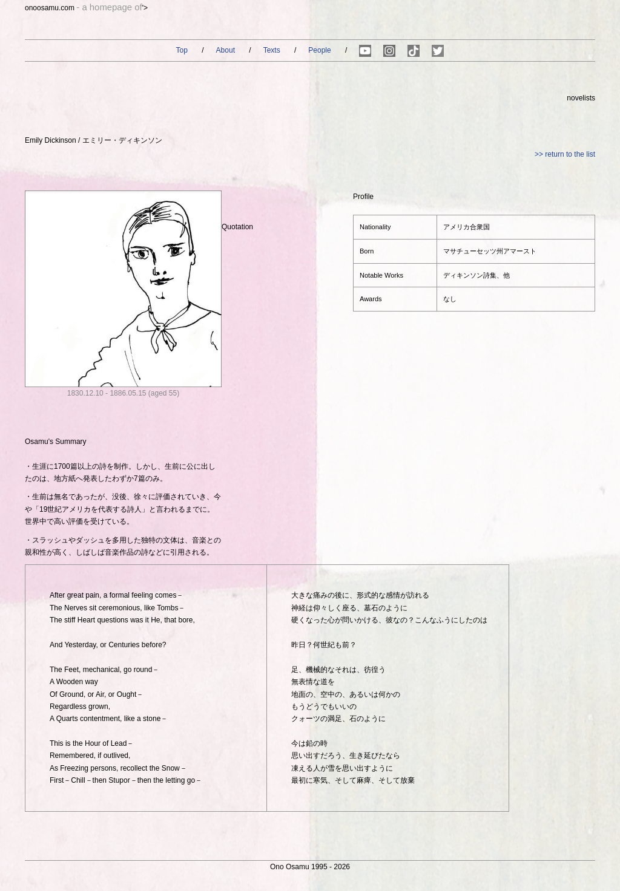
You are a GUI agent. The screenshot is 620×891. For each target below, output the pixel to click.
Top (183, 50)
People (320, 50)
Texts (272, 50)
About (226, 50)
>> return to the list (565, 154)
